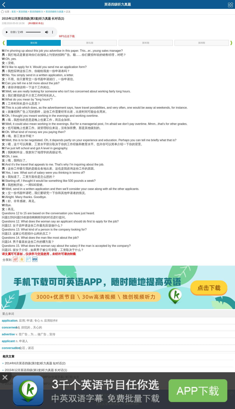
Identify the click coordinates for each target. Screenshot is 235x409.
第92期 (33, 43)
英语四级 (22, 11)
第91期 (89, 43)
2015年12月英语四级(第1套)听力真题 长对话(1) (36, 370)
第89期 (201, 43)
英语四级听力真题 (54, 11)
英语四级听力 (36, 11)
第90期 (145, 43)
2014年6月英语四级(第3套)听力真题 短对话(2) (35, 363)
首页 (13, 11)
